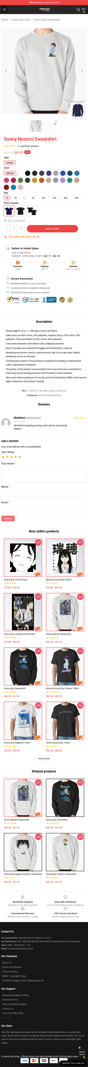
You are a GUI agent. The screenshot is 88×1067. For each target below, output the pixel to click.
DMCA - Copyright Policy (14, 976)
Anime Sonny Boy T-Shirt (58, 742)
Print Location (11, 203)
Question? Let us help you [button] (73, 1063)
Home (4, 19)
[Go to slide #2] (52, 126)
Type (6, 157)
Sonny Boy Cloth (21, 19)
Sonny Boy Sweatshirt (15, 688)
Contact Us (7, 1008)
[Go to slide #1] (35, 126)
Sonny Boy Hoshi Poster (16, 579)
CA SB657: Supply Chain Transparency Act (23, 980)
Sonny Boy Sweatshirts (47, 19)
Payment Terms (10, 999)
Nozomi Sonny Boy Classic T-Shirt (62, 688)
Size (6, 192)
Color (6, 168)
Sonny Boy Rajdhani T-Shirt (17, 742)
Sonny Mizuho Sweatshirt (58, 634)
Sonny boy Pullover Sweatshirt (61, 874)
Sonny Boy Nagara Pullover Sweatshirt (23, 874)
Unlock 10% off (82, 1053)
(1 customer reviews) (28, 146)
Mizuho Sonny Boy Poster (58, 579)
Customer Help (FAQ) (12, 1013)
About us (6, 962)
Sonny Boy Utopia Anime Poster (19, 634)
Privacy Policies (10, 971)
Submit (8, 518)
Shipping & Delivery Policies (15, 995)
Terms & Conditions (11, 967)
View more (44, 759)
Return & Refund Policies (14, 1004)
